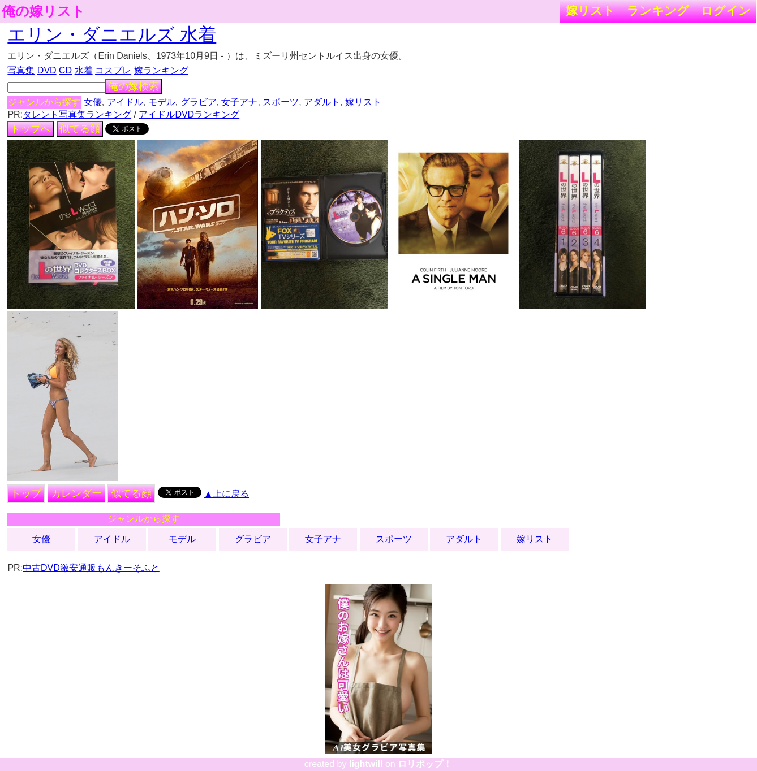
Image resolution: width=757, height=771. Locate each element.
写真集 (21, 70)
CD (65, 70)
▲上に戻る (226, 494)
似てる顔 (79, 129)
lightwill (366, 764)
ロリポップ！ (425, 764)
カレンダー (76, 493)
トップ (26, 493)
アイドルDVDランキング (189, 114)
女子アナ (239, 102)
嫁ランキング (161, 70)
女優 (93, 102)
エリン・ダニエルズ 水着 (111, 34)
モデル (161, 102)
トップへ (30, 129)
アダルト (322, 102)
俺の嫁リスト (43, 11)
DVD (47, 70)
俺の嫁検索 (133, 86)
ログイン (726, 10)
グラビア (198, 102)
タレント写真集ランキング (77, 114)
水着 (84, 70)
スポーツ (281, 102)
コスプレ (113, 70)
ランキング (658, 10)
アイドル (125, 102)
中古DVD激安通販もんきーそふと (91, 568)
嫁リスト (590, 10)
